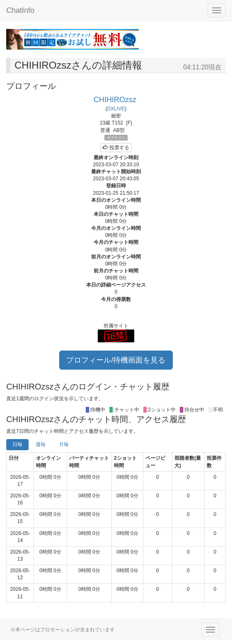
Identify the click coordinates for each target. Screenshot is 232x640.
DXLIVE (116, 109)
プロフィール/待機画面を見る (115, 360)
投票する (116, 147)
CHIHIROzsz (115, 100)
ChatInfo (20, 10)
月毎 (64, 444)
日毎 (17, 444)
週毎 (41, 444)
